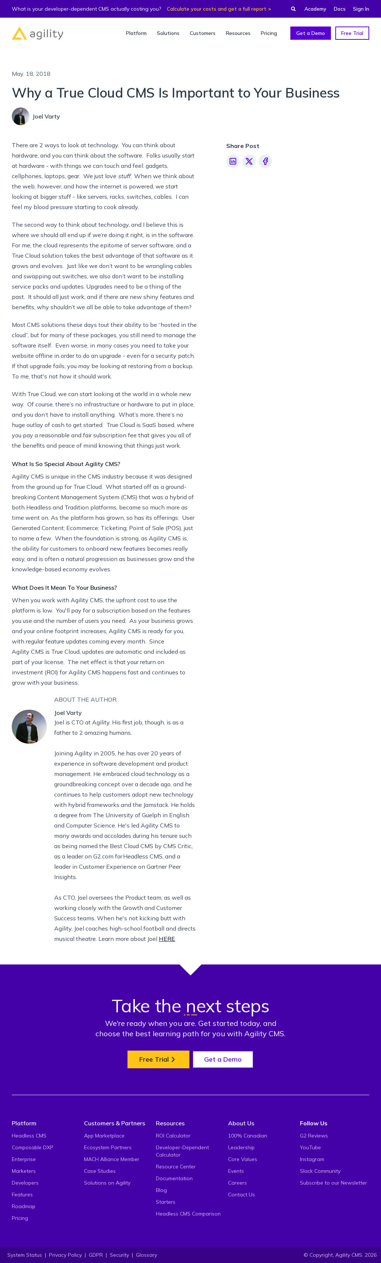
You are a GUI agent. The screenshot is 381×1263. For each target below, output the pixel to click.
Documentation (174, 1178)
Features (22, 1194)
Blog (161, 1190)
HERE (167, 938)
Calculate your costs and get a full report (216, 9)
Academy (315, 9)
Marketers (24, 1171)
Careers (237, 1182)
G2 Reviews (314, 1135)
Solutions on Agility (107, 1182)
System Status (24, 1255)
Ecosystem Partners (108, 1147)
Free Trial (352, 33)
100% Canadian (247, 1135)
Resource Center (176, 1166)
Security (119, 1255)
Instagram (312, 1159)
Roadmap (23, 1206)
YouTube (310, 1147)
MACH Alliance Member (111, 1159)
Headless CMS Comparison (188, 1213)
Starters (165, 1202)
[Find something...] (291, 8)
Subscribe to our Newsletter (333, 1182)
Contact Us (241, 1194)
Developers (25, 1182)
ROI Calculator (173, 1135)
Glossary (146, 1255)
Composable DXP (32, 1147)
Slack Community (320, 1171)
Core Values (242, 1159)
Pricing (20, 1218)
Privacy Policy (65, 1255)
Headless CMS (29, 1135)
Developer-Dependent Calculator (182, 1151)
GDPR (96, 1255)
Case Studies (100, 1171)
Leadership (241, 1147)
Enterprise (24, 1159)
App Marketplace (104, 1135)
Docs (340, 9)
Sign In (361, 9)
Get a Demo (310, 33)
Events (236, 1171)
